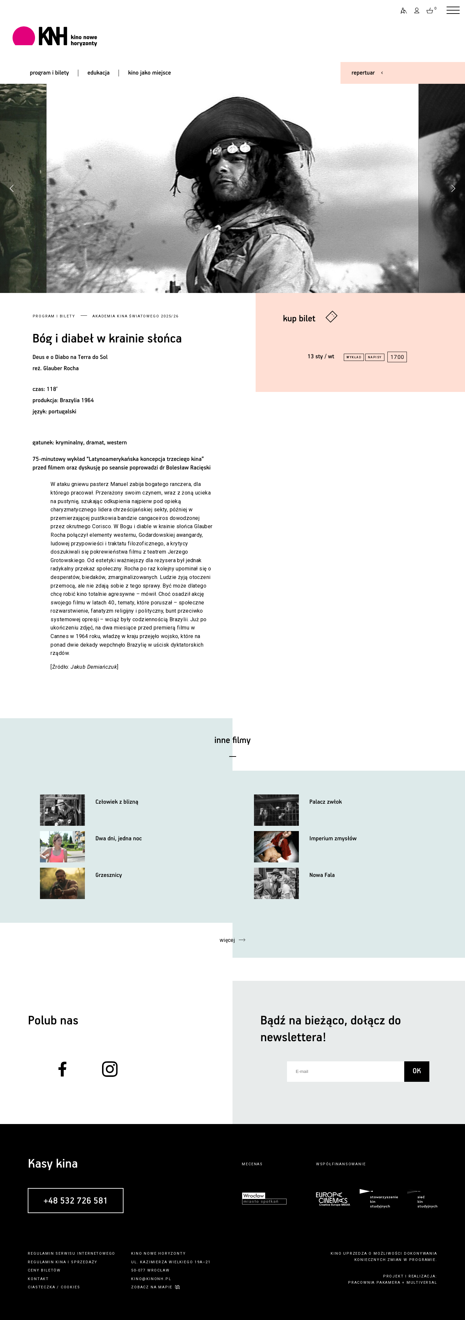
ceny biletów (44, 1270)
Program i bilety (54, 316)
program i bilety (49, 73)
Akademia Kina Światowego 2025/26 (135, 316)
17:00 (397, 357)
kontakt (38, 1279)
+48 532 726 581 (76, 1201)
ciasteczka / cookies (54, 1287)
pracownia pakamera (374, 1282)
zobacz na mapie (151, 1287)
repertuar (363, 73)
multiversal (422, 1282)
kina (60, 1262)
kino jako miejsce (149, 73)
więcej (227, 940)
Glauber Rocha (61, 368)
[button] (453, 188)
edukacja (99, 73)
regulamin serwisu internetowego (71, 1253)
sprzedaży (84, 1262)
